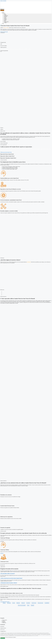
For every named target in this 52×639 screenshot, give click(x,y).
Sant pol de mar (40, 602)
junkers (5, 18)
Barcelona (9, 602)
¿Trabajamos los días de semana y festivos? (8, 582)
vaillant (5, 22)
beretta (5, 14)
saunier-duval (6, 21)
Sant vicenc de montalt (21, 605)
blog (3, 23)
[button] (26, 573)
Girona (14, 602)
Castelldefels (47, 602)
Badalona (18, 602)
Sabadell (32, 605)
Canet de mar (34, 602)
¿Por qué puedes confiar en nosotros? (7, 573)
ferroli (5, 17)
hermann (5, 16)
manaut (5, 19)
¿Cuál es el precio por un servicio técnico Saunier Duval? (11, 578)
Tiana (28, 605)
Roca (5, 20)
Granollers (28, 602)
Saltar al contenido (3, 0)
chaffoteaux (6, 15)
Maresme (23, 602)
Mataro (4, 602)
